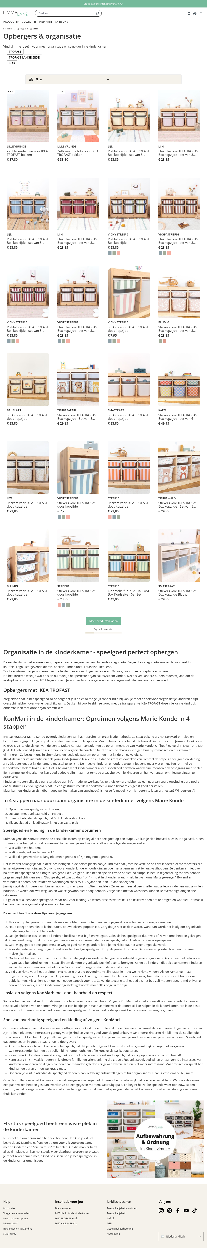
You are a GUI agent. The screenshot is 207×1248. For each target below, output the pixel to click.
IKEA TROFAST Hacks (67, 1219)
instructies (9, 1209)
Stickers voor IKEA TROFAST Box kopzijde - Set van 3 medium (77, 418)
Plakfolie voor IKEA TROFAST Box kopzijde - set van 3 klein (128, 154)
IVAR (12, 63)
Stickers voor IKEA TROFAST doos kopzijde (128, 330)
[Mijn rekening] (189, 13)
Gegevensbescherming (120, 1229)
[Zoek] (97, 13)
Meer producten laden (103, 622)
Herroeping (113, 1234)
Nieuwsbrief (10, 1224)
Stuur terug (9, 1234)
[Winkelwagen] (201, 13)
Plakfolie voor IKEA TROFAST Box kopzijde (128, 242)
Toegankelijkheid (116, 1214)
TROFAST (15, 52)
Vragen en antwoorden (16, 1214)
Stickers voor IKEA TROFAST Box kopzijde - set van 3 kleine (178, 330)
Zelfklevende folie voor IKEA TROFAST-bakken (27, 154)
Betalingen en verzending (17, 1229)
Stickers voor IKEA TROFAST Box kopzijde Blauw (178, 594)
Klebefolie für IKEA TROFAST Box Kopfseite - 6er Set (128, 594)
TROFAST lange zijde (24, 57)
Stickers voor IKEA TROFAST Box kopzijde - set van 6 (178, 418)
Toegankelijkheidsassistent (122, 1209)
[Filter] (103, 80)
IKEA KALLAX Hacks (66, 1224)
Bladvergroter (63, 1209)
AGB (109, 1224)
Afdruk (110, 1219)
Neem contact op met (15, 1219)
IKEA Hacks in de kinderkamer (72, 1214)
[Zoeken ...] (64, 13)
